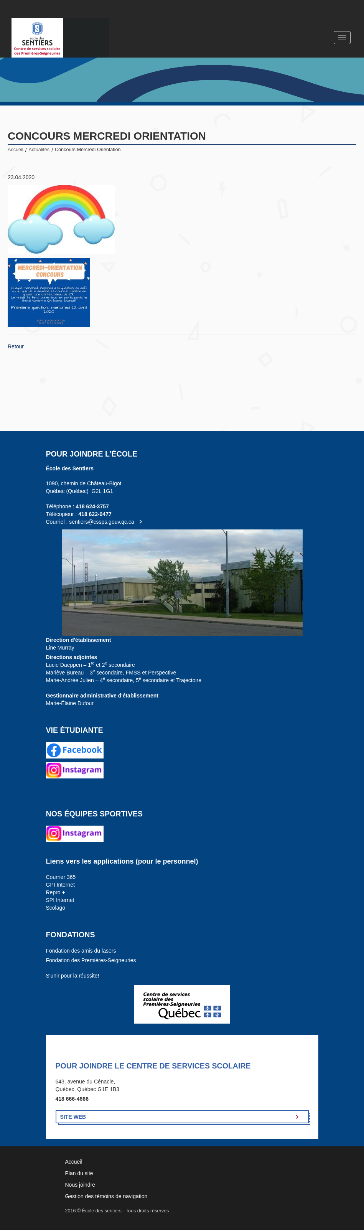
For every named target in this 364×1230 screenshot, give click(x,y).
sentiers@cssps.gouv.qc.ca (101, 522)
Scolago (56, 908)
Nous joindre (80, 1185)
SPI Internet (60, 900)
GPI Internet (60, 885)
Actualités (39, 149)
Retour (16, 346)
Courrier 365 (61, 877)
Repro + (55, 892)
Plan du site (79, 1173)
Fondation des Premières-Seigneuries (91, 960)
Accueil (15, 149)
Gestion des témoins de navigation (106, 1196)
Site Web (73, 1117)
